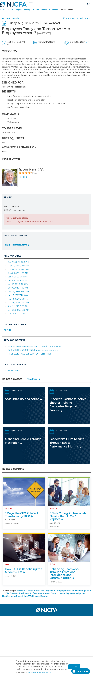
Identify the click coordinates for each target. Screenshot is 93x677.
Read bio (23, 177)
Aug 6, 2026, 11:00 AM (18, 273)
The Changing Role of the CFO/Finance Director (25, 596)
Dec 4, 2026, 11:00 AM (18, 288)
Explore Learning (23, 10)
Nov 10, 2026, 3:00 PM (18, 284)
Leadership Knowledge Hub (72, 593)
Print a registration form (15, 245)
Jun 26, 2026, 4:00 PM (18, 269)
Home (2, 10)
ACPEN (7, 330)
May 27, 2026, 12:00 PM (19, 266)
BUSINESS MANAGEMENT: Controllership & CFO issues (34, 346)
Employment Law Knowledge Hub (74, 591)
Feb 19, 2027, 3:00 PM (18, 299)
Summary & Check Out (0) (77, 18)
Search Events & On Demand (45, 10)
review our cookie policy (40, 672)
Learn (10, 10)
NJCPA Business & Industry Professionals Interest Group (30, 593)
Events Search (10, 18)
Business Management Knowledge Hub (36, 591)
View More (32, 379)
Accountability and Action (22, 399)
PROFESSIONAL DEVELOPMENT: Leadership (29, 354)
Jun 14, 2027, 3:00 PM (18, 314)
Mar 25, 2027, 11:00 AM (18, 302)
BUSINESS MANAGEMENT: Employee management (33, 350)
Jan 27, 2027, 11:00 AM (18, 295)
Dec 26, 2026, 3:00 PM (18, 291)
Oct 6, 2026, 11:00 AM (17, 280)
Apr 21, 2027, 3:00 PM (18, 306)
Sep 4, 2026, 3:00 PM (18, 277)
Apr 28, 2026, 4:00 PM (18, 262)
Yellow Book (14, 371)
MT (87, 42)
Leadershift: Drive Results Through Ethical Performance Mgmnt (67, 442)
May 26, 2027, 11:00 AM (18, 310)
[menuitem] (10, 619)
